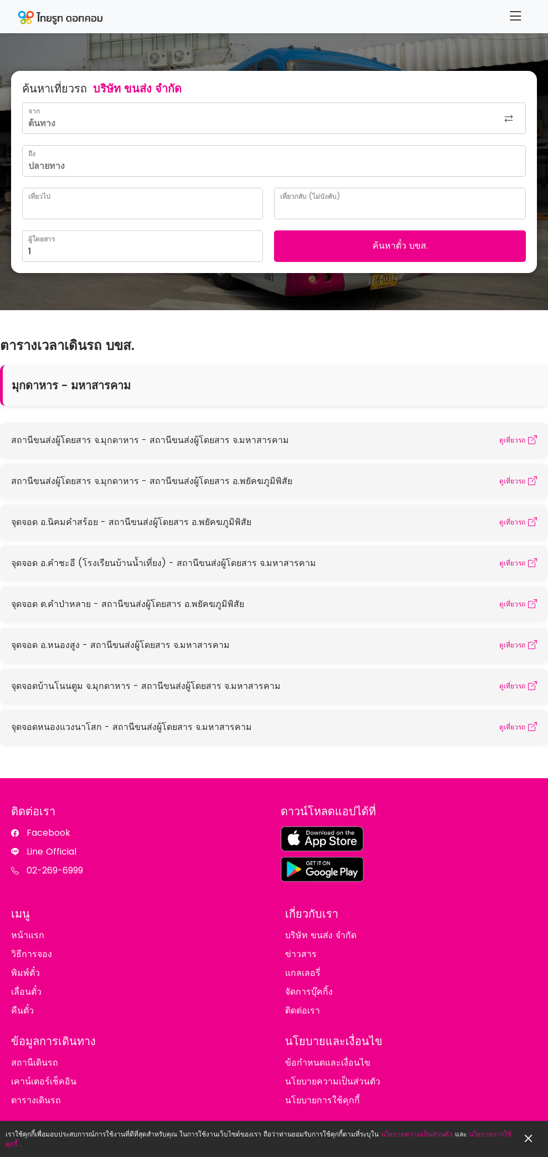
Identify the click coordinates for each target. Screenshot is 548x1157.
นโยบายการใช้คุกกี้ (322, 1100)
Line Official (51, 851)
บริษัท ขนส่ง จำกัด (320, 935)
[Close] (528, 1139)
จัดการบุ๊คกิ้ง (309, 991)
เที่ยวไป (39, 196)
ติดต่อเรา (302, 1010)
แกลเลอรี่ (302, 972)
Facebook (48, 832)
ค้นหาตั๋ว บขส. (400, 245)
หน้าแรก (27, 935)
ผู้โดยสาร (41, 239)
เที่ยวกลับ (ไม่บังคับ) (310, 196)
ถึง (31, 153)
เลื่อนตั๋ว (26, 991)
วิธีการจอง (31, 954)
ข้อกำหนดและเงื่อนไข (327, 1062)
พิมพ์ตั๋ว (25, 972)
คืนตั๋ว (22, 1010)
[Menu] (515, 16)
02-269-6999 (55, 870)
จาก (34, 111)
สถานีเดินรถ (34, 1062)
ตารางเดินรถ (36, 1100)
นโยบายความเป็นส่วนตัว (417, 1134)
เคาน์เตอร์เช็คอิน (43, 1081)
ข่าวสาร (301, 954)
